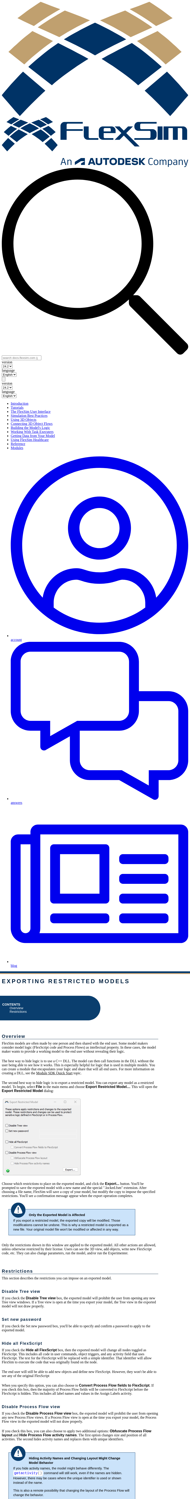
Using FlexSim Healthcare (30, 440)
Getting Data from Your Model (33, 436)
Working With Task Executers (32, 432)
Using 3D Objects (23, 420)
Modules (17, 448)
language (8, 370)
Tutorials (17, 407)
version (7, 362)
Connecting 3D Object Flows (32, 424)
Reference (18, 444)
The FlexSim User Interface (31, 411)
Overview (16, 1008)
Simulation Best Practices (29, 416)
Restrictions (18, 1011)
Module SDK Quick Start (54, 1073)
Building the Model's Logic (30, 428)
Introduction (19, 403)
